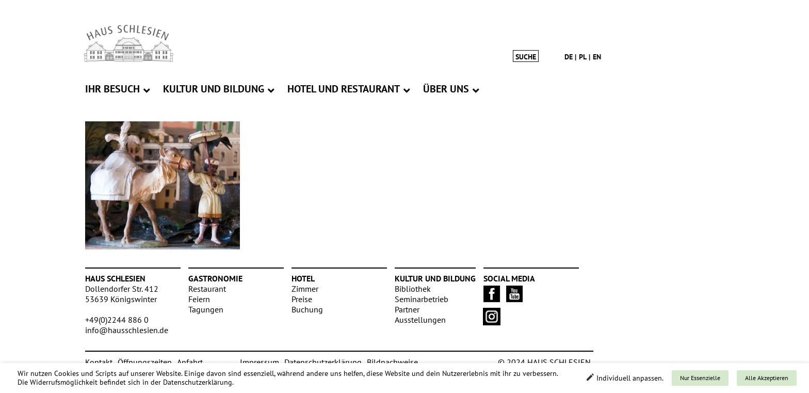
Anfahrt (190, 362)
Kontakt (98, 362)
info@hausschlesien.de (126, 330)
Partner (407, 309)
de (568, 56)
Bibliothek (413, 289)
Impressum (259, 362)
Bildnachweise (392, 362)
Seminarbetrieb (421, 299)
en (597, 56)
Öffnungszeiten (145, 362)
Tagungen (205, 309)
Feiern (199, 299)
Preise (302, 299)
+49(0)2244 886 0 (117, 320)
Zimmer (305, 289)
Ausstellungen (420, 320)
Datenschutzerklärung (323, 362)
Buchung (307, 309)
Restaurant (207, 289)
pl (583, 56)
